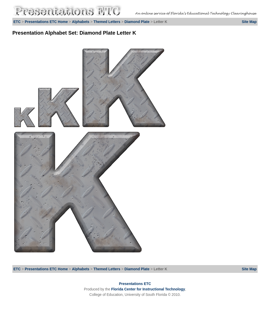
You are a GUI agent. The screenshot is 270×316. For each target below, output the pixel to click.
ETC (17, 22)
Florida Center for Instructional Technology (148, 289)
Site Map (249, 22)
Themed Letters (107, 22)
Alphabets (80, 22)
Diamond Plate (137, 22)
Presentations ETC (135, 284)
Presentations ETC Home (46, 22)
